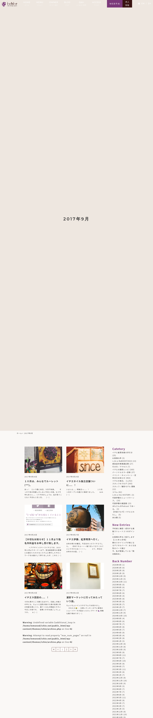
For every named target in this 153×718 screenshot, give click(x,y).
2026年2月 (117, 570)
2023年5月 (117, 663)
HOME (26, 3)
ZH (149, 3)
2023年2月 (117, 672)
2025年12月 (117, 576)
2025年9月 (117, 584)
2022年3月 (117, 703)
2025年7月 (117, 590)
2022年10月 (117, 683)
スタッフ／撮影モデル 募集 (123, 486)
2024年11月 (117, 613)
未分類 (115, 517)
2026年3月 (117, 567)
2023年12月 (117, 644)
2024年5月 (117, 629)
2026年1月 (117, 573)
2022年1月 (117, 709)
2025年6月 (117, 593)
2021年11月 (117, 714)
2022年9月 (117, 686)
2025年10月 (117, 581)
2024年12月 (117, 610)
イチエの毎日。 (118, 481)
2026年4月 (117, 565)
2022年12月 (117, 677)
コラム (115, 492)
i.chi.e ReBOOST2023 (122, 461)
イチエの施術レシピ (120, 469)
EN (143, 3)
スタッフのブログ (119, 483)
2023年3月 (117, 669)
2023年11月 (117, 647)
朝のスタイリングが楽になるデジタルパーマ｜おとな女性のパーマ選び (124, 545)
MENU (39, 3)
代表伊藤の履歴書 (119, 503)
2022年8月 (117, 689)
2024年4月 (117, 632)
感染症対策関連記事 (120, 464)
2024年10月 (117, 615)
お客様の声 (117, 458)
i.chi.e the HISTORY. (121, 495)
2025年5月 (117, 596)
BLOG (67, 3)
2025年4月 (117, 599)
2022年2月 (117, 706)
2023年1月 (117, 675)
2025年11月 (117, 579)
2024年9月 (117, 618)
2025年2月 (117, 604)
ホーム (19, 433)
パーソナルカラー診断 (121, 472)
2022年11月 (117, 680)
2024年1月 (117, 641)
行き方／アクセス (119, 466)
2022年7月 (117, 692)
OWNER (53, 3)
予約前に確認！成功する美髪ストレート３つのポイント (123, 531)
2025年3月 (117, 601)
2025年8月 (117, 587)
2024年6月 (117, 627)
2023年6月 (117, 661)
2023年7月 (117, 658)
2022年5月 (117, 697)
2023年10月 (117, 649)
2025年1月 (117, 607)
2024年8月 (117, 621)
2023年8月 (117, 655)
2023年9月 (117, 652)
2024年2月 (117, 638)
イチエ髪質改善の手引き (122, 452)
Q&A (81, 3)
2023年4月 (117, 666)
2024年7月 (117, 624)
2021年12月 (117, 711)
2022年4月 (117, 700)
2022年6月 (117, 695)
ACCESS (96, 3)
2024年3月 (117, 635)
